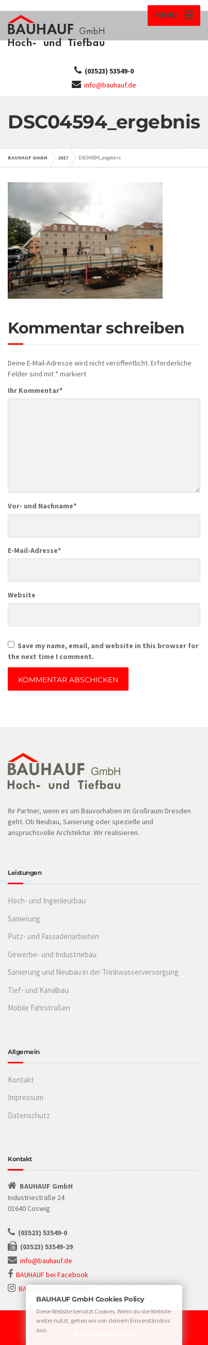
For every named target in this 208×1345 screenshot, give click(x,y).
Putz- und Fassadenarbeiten (53, 936)
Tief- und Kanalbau (38, 990)
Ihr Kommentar (35, 390)
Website (22, 595)
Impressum (25, 1097)
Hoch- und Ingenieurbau (47, 900)
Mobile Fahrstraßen (39, 1008)
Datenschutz (29, 1115)
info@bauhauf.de (110, 85)
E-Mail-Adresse (34, 550)
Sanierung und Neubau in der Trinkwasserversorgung (93, 972)
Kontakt (21, 1080)
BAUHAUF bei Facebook (52, 1274)
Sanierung (24, 919)
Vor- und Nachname (42, 505)
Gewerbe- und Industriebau (52, 954)
